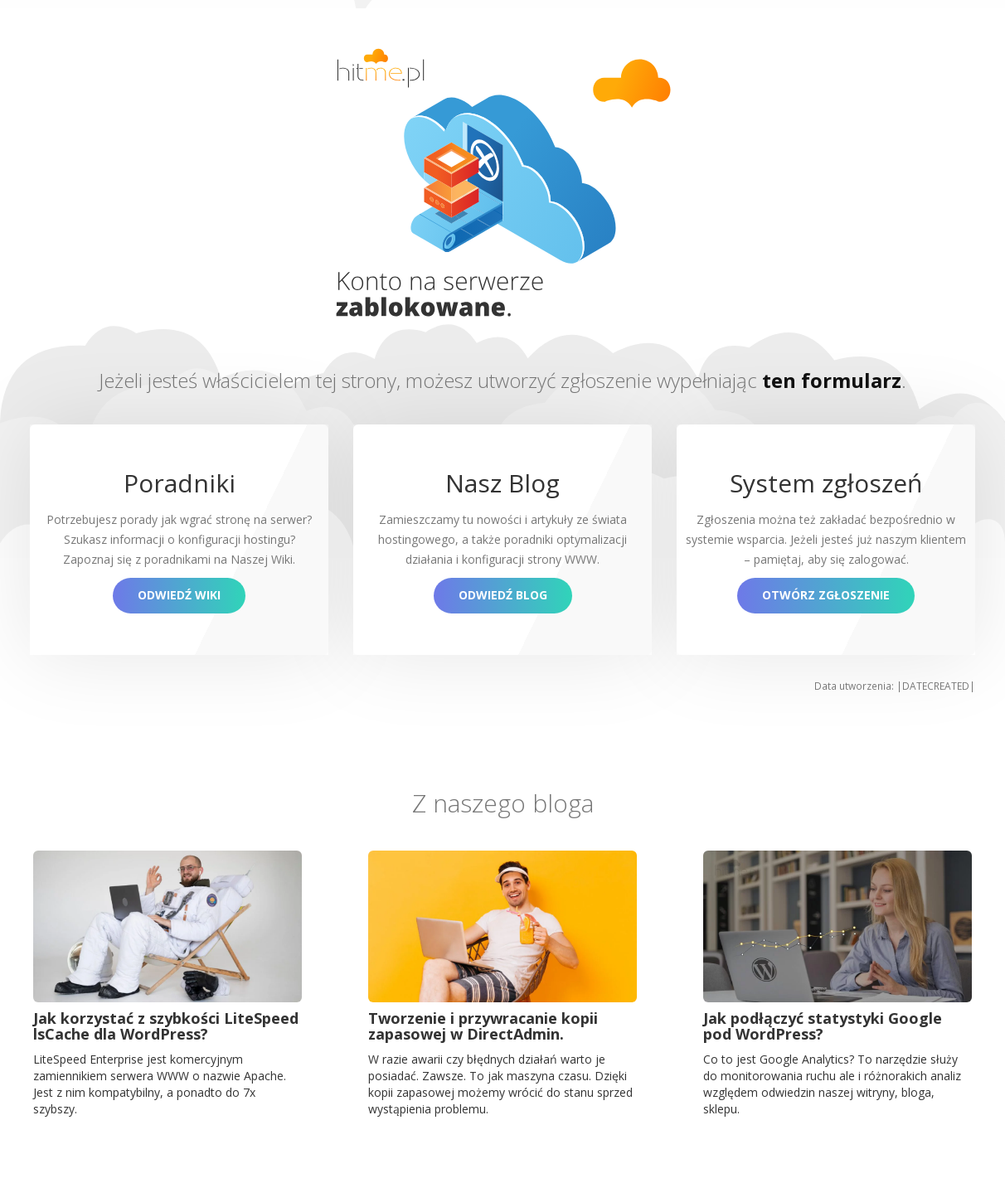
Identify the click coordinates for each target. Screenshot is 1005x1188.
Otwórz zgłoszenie (826, 595)
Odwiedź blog (503, 595)
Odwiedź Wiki (179, 595)
